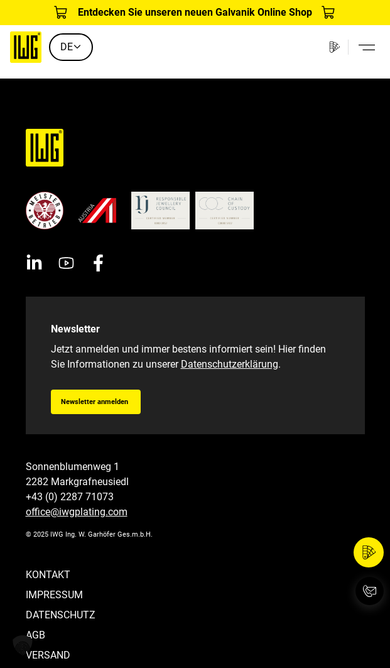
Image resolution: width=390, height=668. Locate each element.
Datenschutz (60, 615)
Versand (48, 655)
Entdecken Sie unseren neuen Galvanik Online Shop (195, 12)
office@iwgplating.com (76, 512)
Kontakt (48, 575)
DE (71, 47)
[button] (22, 645)
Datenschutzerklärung (229, 364)
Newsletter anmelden (94, 402)
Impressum (54, 595)
